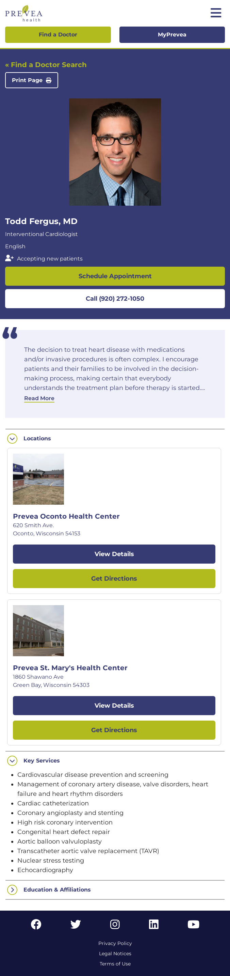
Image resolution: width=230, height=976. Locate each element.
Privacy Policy (115, 943)
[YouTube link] (193, 926)
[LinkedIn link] (154, 926)
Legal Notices (115, 953)
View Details (114, 554)
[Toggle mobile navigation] (216, 13)
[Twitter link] (75, 926)
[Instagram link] (115, 926)
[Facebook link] (36, 926)
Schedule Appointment (115, 276)
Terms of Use (115, 964)
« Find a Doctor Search (46, 65)
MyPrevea (172, 34)
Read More (39, 398)
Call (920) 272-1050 (115, 298)
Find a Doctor (58, 34)
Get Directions (114, 578)
